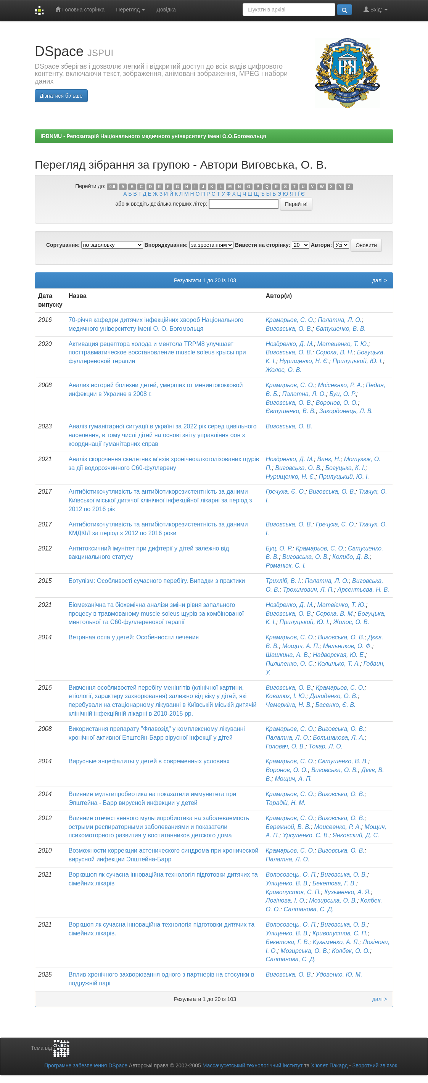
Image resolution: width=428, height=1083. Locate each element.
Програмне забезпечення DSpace (85, 1065)
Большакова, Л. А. (339, 737)
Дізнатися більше (61, 96)
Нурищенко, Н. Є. (304, 361)
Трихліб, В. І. (283, 581)
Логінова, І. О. (285, 900)
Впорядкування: (166, 245)
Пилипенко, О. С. (289, 663)
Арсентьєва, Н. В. (363, 589)
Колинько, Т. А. (339, 663)
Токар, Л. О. (326, 746)
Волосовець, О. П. (291, 874)
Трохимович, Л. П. (308, 589)
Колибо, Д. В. (351, 557)
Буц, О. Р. (343, 394)
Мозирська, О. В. (333, 900)
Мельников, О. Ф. (347, 646)
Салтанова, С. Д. (309, 909)
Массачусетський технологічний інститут (253, 1065)
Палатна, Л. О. (340, 320)
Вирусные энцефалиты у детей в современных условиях (149, 761)
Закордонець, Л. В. (346, 411)
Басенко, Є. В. (335, 705)
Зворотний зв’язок (374, 1065)
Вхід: (376, 9)
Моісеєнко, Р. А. (340, 385)
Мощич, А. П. (301, 646)
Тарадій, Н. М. (285, 803)
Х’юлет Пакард (329, 1065)
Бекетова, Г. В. (334, 883)
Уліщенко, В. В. (287, 883)
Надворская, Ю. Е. (339, 655)
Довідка (165, 9)
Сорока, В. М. (335, 613)
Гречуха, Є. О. (285, 491)
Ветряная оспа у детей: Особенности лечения (134, 637)
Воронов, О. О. (337, 402)
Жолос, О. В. (283, 370)
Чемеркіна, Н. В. (288, 705)
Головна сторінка (80, 9)
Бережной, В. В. (288, 827)
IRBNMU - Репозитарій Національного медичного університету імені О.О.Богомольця (153, 136)
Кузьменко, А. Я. (347, 892)
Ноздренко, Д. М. (289, 344)
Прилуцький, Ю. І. (358, 361)
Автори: (321, 245)
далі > (379, 280)
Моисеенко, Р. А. (337, 827)
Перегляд (130, 9)
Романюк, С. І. (285, 565)
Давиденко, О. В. (334, 696)
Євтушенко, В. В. (341, 328)
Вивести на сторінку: (262, 245)
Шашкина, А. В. (287, 655)
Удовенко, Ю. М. (339, 974)
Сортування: (63, 245)
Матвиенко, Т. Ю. (342, 344)
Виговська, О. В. (288, 328)
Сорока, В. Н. (335, 352)
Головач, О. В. (285, 746)
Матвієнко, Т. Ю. (341, 605)
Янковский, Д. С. (356, 835)
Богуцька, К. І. (345, 468)
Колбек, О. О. (351, 951)
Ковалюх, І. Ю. (285, 696)
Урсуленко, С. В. (306, 835)
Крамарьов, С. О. (289, 320)
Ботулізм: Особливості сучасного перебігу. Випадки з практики (157, 581)
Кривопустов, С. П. (293, 892)
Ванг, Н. (329, 459)
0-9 (112, 186)
